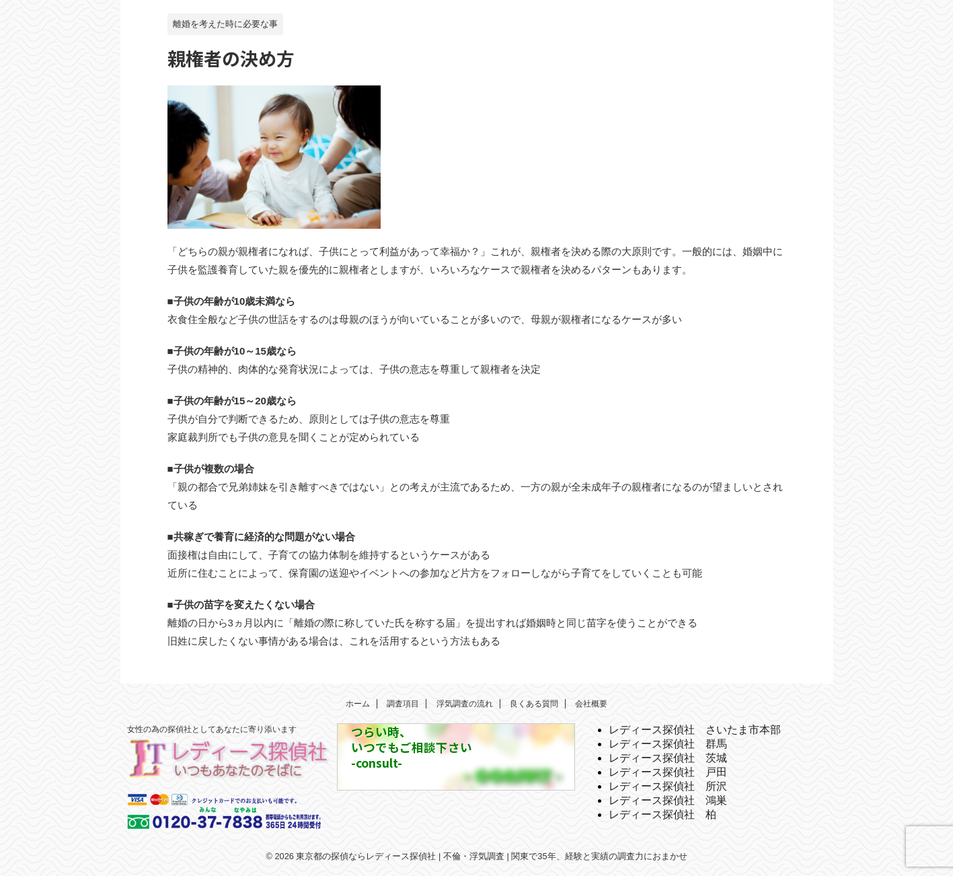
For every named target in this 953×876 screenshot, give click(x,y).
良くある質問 (534, 703)
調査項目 (403, 703)
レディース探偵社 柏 (662, 814)
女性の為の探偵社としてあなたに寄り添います (212, 729)
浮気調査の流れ (464, 703)
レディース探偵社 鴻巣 (668, 800)
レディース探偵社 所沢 (668, 786)
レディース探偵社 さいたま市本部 (695, 729)
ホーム (358, 703)
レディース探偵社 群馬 (668, 744)
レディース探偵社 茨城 (668, 758)
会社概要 (591, 703)
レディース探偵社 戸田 (668, 772)
